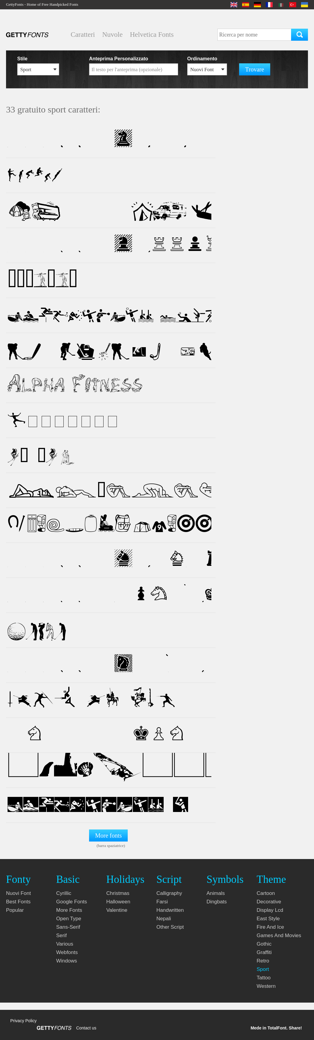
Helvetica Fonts (152, 34)
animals (216, 893)
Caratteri (83, 34)
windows (66, 961)
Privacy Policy (23, 1020)
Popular (15, 910)
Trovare (254, 69)
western (266, 986)
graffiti (264, 952)
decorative (269, 902)
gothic (264, 944)
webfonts (67, 952)
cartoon (266, 893)
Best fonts (18, 902)
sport (263, 969)
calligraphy (169, 893)
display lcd (270, 910)
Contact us (86, 1028)
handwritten (170, 910)
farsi (162, 902)
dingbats (217, 902)
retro (263, 961)
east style (268, 918)
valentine (116, 910)
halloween (118, 902)
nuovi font (18, 893)
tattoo (264, 978)
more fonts (69, 910)
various (64, 944)
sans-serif (68, 927)
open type (68, 918)
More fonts (108, 835)
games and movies (279, 935)
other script (170, 927)
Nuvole (112, 34)
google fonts (71, 902)
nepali (163, 918)
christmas (118, 893)
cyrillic (63, 893)
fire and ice (270, 927)
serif (61, 935)
